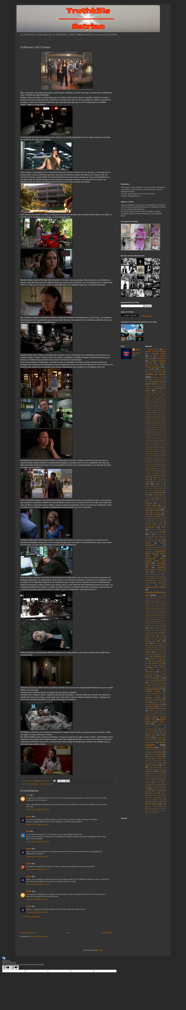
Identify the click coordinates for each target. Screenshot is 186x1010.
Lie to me (160, 595)
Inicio (69, 933)
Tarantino (147, 773)
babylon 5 (161, 379)
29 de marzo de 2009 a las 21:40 (37, 824)
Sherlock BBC (149, 750)
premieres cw (150, 672)
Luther (154, 628)
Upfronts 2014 (161, 801)
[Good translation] (6, 967)
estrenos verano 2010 (153, 523)
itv (160, 574)
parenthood (160, 650)
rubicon (164, 730)
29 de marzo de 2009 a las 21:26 (37, 809)
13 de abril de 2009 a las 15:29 (37, 912)
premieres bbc (157, 663)
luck (149, 628)
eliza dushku (153, 516)
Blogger (100, 950)
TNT (146, 789)
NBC (158, 641)
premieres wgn (153, 711)
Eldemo (29, 891)
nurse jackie (160, 647)
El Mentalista (157, 512)
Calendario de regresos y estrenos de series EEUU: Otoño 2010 (155, 445)
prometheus (159, 724)
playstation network (150, 654)
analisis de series (155, 374)
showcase (150, 752)
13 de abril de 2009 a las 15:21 (37, 899)
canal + (152, 475)
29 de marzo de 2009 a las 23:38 (37, 842)
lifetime (147, 598)
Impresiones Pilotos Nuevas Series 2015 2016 (155, 565)
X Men (164, 810)
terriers (147, 778)
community (160, 488)
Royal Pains (155, 730)
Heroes (147, 543)
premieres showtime (153, 698)
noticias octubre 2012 (159, 643)
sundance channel (157, 769)
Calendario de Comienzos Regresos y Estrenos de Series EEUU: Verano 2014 (155, 393)
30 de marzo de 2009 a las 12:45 (37, 869)
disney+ (147, 501)
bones (159, 386)
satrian (28, 816)
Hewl (28, 831)
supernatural (149, 771)
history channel (149, 547)
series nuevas (150, 742)
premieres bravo (150, 665)
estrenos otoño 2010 (157, 521)
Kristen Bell (149, 583)
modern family (150, 636)
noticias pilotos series (153, 645)
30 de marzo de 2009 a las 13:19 (37, 884)
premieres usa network (158, 708)
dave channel (155, 497)
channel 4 (158, 484)
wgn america (151, 808)
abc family (162, 369)
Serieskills (50, 784)
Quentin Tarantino (152, 726)
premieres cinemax (155, 669)
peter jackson (159, 652)
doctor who (158, 501)
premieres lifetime (150, 687)
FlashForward (150, 527)
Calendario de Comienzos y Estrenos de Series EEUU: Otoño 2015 (155, 414)
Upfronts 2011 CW (150, 797)
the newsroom (158, 782)
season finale (150, 735)
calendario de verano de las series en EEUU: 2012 (155, 473)
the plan (153, 784)
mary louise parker (150, 632)
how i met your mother (157, 549)
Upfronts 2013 (149, 801)
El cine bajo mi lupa (155, 509)
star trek (161, 760)
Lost (164, 626)
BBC (150, 384)
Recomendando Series (151, 728)
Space (155, 758)
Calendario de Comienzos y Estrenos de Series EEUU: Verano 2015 (155, 419)
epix (149, 518)
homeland (160, 547)
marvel (161, 630)
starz (164, 765)
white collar (160, 808)
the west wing (155, 786)
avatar (154, 379)
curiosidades (157, 492)
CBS (147, 484)
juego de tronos (157, 578)
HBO (159, 541)
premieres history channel (156, 682)
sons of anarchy (155, 756)
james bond (155, 576)
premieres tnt (150, 706)
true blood (148, 791)
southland (148, 758)
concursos (148, 492)
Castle (155, 481)
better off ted (160, 384)
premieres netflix (152, 691)
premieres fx (157, 678)
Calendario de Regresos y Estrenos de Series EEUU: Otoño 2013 (155, 458)
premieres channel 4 (159, 667)
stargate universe (151, 765)
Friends (155, 532)
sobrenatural (161, 754)
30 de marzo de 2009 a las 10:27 (37, 856)
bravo (151, 388)
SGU (161, 747)
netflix (147, 643)
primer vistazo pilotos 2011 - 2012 (155, 718)
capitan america (158, 479)
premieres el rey (158, 674)
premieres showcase (152, 695)
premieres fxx (149, 680)
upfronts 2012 (157, 799)
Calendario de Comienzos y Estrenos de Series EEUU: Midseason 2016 (155, 404)
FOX (164, 527)
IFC (152, 552)
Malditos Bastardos (150, 630)
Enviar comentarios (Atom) (39, 936)
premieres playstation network (154, 693)
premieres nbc (156, 689)
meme (160, 632)
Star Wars (148, 763)
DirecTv (161, 499)
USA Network (152, 804)
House (147, 549)
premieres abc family (156, 658)
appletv (147, 379)
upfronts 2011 (152, 793)
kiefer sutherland (158, 580)
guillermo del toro (155, 536)
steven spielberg (154, 767)
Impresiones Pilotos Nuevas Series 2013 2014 (155, 554)
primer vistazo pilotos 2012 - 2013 (155, 721)
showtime (159, 752)
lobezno (157, 626)
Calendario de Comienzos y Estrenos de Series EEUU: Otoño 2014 (155, 410)
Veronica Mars (149, 806)
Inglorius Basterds (150, 574)
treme (153, 789)
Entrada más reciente (28, 933)
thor (162, 786)
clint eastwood (149, 488)
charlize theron (150, 486)
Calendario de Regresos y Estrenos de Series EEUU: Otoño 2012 (155, 453)
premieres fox (150, 676)
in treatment (158, 572)
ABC (153, 369)
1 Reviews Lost (151, 349)
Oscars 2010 (149, 650)
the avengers (155, 778)
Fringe (163, 532)
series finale (157, 739)
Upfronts (163, 791)
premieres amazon (151, 661)
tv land (156, 791)
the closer (158, 780)
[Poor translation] (14, 967)
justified (147, 580)
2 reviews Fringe (158, 354)
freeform (152, 530)
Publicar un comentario (32, 917)
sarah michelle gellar (155, 733)
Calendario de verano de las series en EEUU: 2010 (155, 466)
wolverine (156, 810)
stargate (159, 763)
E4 (159, 503)
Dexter (154, 499)
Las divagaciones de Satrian (155, 586)
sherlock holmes (161, 750)
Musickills (148, 641)
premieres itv (160, 684)
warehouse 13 (161, 806)
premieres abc (159, 656)
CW (146, 495)
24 (151, 356)
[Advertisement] (67, 925)
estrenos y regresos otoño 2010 (154, 525)
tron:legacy (161, 789)
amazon (150, 371)
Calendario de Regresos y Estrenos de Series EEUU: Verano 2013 (155, 462)
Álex (27, 795)
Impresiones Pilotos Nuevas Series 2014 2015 (155, 561)
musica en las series (153, 639)
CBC (161, 481)
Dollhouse (43, 784)
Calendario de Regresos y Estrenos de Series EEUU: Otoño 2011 (155, 449)
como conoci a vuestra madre (154, 490)
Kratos (28, 863)
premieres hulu (149, 684)
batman (147, 381)
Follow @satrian (146, 316)
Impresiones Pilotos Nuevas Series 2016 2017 (155, 570)
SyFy (160, 771)
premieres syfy (157, 704)
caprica (147, 481)
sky (146, 754)
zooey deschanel (151, 812)
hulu (146, 552)
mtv (161, 636)
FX (150, 534)
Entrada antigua (107, 933)
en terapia (163, 516)
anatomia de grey (157, 377)
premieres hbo (161, 680)
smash (152, 754)
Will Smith (148, 810)
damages (155, 494)
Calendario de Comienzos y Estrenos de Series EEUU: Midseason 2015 (155, 399)
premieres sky (150, 700)
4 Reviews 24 (161, 358)
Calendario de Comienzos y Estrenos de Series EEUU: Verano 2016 (155, 423)
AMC (159, 371)
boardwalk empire (150, 386)
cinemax (161, 486)
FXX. (157, 534)
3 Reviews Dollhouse (32, 784)
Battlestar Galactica (159, 382)
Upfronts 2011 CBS (158, 795)
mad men (161, 628)
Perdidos (148, 652)
